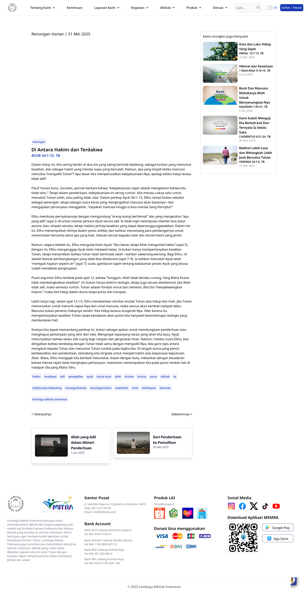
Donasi (220, 8)
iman (135, 388)
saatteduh (121, 388)
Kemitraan (74, 8)
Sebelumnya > (181, 414)
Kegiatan (139, 8)
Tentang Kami (42, 8)
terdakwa (50, 376)
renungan (38, 142)
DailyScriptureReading (47, 388)
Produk (193, 8)
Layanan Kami (106, 8)
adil (62, 376)
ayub (90, 376)
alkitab (165, 376)
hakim (36, 376)
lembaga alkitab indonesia (49, 399)
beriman (165, 388)
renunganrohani (101, 388)
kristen (129, 376)
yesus (153, 376)
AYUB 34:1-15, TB (45, 155)
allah (118, 376)
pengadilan (75, 376)
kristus (141, 376)
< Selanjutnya (41, 414)
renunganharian (76, 388)
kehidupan (149, 388)
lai (174, 376)
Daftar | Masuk (292, 7)
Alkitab (167, 8)
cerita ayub (104, 376)
